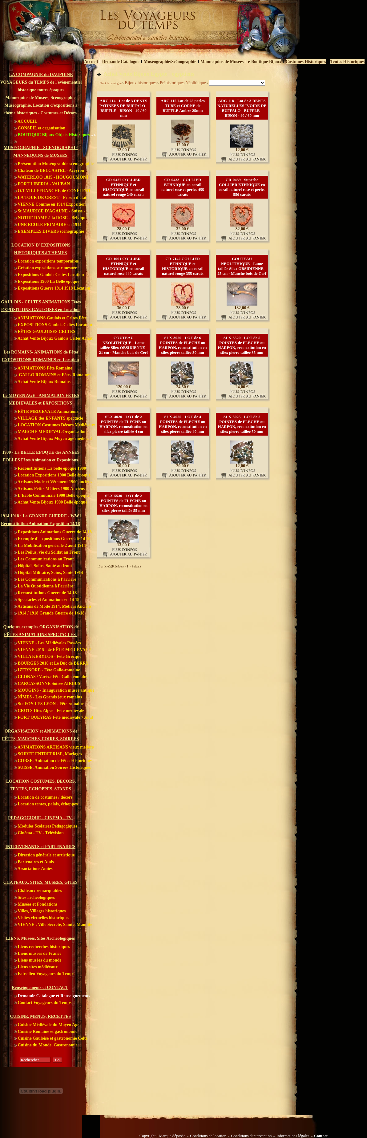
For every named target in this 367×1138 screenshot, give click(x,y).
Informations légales (293, 1136)
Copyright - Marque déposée (162, 1136)
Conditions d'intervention (251, 1136)
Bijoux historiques (140, 83)
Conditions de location (208, 1136)
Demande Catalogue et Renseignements (52, 996)
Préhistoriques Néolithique (183, 83)
